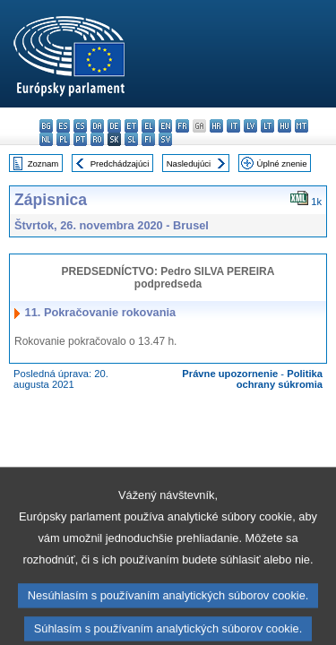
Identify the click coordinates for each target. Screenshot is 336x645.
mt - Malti (301, 126)
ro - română (97, 139)
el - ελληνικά (148, 126)
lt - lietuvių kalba (267, 126)
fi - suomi (148, 139)
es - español (63, 126)
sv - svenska (165, 139)
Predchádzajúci (120, 163)
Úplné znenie (282, 163)
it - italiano (233, 126)
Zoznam (43, 163)
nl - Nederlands (46, 139)
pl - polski (63, 139)
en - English (165, 126)
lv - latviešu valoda (250, 126)
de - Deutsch (114, 126)
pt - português (80, 139)
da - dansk (97, 126)
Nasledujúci (189, 163)
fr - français (182, 126)
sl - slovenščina (131, 139)
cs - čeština (80, 126)
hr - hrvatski (216, 126)
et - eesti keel (131, 126)
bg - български (46, 126)
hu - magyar (284, 126)
